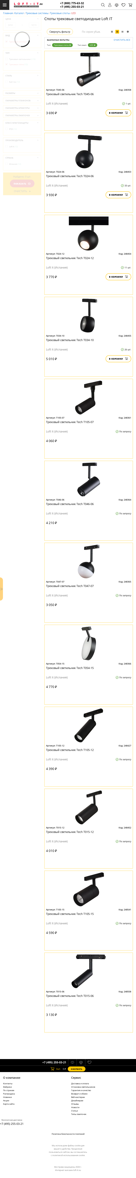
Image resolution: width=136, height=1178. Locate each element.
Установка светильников (83, 1087)
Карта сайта (8, 1104)
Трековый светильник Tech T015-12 (70, 832)
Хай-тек (14, 82)
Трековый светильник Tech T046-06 (70, 504)
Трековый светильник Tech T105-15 (70, 914)
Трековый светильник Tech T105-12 (70, 750)
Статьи (74, 1110)
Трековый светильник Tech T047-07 (70, 586)
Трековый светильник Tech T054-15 (70, 668)
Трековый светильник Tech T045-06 (70, 94)
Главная (8, 13)
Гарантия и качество (81, 1090)
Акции (6, 1100)
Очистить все (122, 40)
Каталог (19, 13)
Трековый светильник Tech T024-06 (70, 176)
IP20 (13, 129)
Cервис (76, 1077)
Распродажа (9, 1093)
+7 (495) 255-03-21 (72, 7)
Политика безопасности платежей (68, 1134)
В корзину (118, 112)
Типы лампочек (78, 1114)
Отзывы (75, 1104)
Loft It (13, 146)
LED (92, 45)
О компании (11, 1077)
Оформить (76, 1069)
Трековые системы (37, 13)
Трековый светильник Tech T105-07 (70, 422)
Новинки (7, 1097)
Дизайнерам (77, 1100)
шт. (56, 1069)
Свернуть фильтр (59, 31)
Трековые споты (60, 13)
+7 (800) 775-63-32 (72, 3)
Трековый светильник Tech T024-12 (70, 258)
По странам (8, 1090)
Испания (15, 164)
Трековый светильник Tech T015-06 (70, 996)
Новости (75, 1107)
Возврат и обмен (79, 1093)
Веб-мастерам (78, 1097)
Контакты (7, 1083)
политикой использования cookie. (68, 1155)
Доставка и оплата (80, 1083)
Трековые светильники (22, 59)
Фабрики (7, 1087)
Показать (22, 183)
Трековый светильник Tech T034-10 (70, 340)
